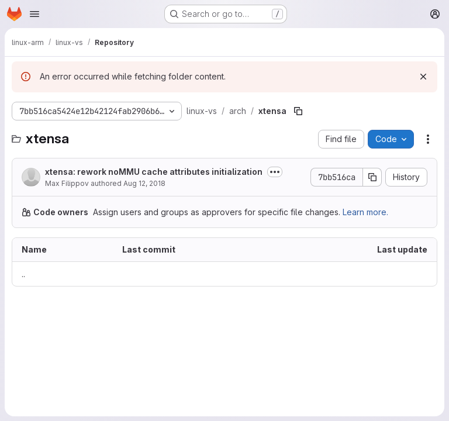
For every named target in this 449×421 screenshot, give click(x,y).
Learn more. (365, 212)
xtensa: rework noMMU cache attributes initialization (154, 172)
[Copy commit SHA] (372, 177)
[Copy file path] (298, 111)
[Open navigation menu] (34, 14)
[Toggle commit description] (274, 172)
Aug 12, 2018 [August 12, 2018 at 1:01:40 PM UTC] (144, 183)
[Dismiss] (423, 77)
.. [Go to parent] (23, 274)
